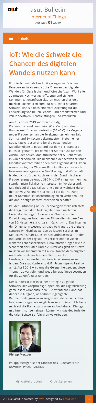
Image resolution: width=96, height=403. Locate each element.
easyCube (69, 399)
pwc (41, 399)
